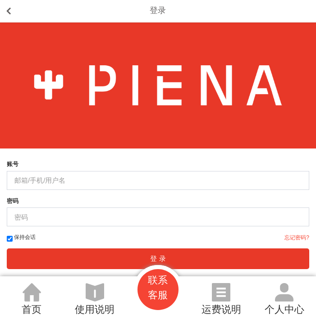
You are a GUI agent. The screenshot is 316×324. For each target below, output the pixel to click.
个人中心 (284, 309)
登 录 (157, 258)
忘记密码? (296, 237)
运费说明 (221, 309)
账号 (12, 164)
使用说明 (94, 309)
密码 (12, 201)
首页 (31, 309)
